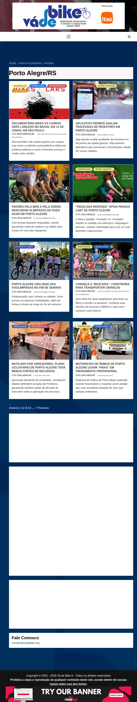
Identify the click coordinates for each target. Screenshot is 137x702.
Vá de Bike (63, 675)
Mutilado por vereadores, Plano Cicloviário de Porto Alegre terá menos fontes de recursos (38, 367)
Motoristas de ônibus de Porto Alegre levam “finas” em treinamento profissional (100, 367)
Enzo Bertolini (26, 134)
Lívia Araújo (88, 134)
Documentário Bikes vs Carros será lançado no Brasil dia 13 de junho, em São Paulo (38, 127)
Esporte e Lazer (23, 169)
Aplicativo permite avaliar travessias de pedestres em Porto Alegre (98, 127)
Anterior (14, 408)
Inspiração (20, 86)
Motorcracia (57, 86)
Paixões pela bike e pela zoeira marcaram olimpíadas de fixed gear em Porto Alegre (36, 210)
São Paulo (20, 91)
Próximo (43, 408)
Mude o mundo (106, 86)
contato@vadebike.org (25, 642)
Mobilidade (38, 86)
